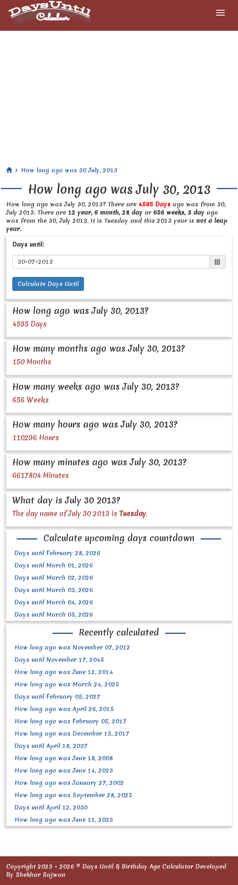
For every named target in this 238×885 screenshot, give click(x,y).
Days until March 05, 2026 (53, 615)
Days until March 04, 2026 (53, 602)
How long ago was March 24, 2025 (66, 684)
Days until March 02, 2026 (53, 578)
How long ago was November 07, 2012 (72, 647)
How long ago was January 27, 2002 (69, 783)
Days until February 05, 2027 (57, 697)
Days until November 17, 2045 (59, 660)
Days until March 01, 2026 (53, 565)
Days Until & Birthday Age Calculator (137, 866)
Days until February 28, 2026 (57, 553)
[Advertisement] (119, 92)
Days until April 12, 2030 (51, 807)
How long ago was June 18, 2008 (63, 758)
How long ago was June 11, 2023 (63, 820)
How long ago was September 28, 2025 (73, 795)
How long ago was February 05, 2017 (70, 721)
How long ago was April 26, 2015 (64, 709)
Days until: (28, 244)
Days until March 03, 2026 (53, 590)
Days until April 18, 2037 (51, 746)
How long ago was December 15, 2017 (71, 733)
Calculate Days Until (48, 284)
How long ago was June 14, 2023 (63, 770)
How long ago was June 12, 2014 (63, 672)
